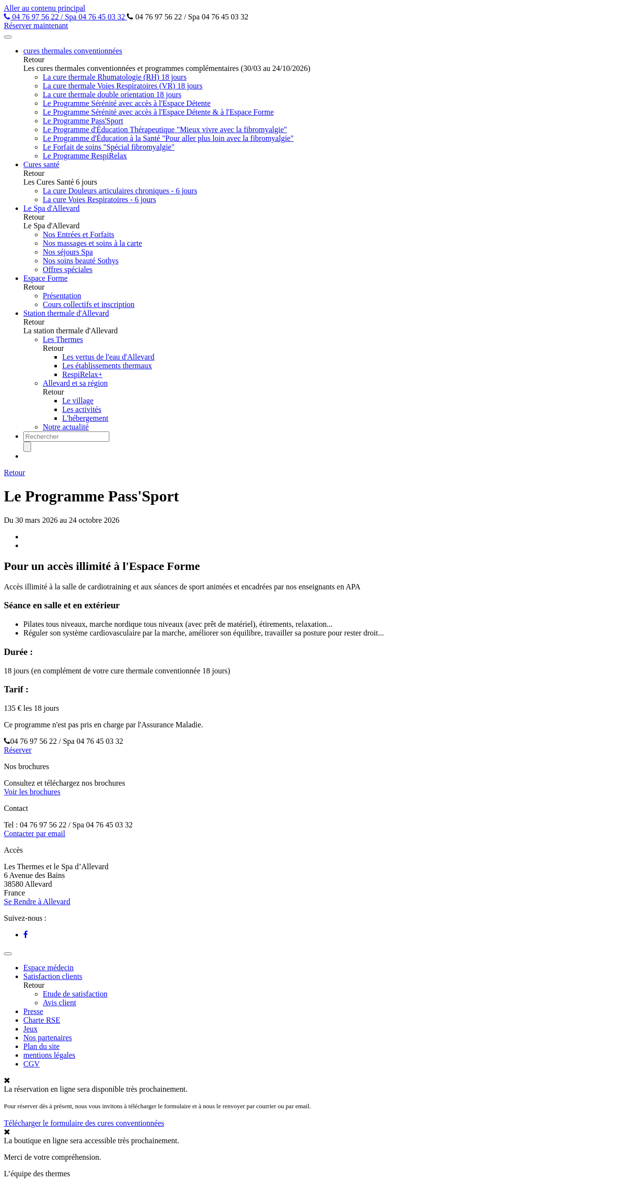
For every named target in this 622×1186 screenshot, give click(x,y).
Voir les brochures (32, 792)
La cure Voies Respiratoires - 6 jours (99, 199)
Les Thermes (63, 339)
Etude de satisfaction (75, 994)
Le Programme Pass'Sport (83, 121)
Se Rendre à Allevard (37, 901)
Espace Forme (45, 278)
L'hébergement (85, 418)
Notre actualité (66, 427)
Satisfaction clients (52, 976)
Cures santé (41, 164)
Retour (14, 472)
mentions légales (49, 1055)
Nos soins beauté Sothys (81, 261)
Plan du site (41, 1046)
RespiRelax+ (82, 374)
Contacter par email (34, 833)
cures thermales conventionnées (72, 51)
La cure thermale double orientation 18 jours (112, 94)
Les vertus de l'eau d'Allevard (108, 357)
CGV (31, 1064)
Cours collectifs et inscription (89, 304)
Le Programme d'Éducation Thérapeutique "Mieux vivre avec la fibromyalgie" (165, 129)
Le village (77, 400)
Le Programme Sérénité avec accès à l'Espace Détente (126, 103)
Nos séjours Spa (68, 252)
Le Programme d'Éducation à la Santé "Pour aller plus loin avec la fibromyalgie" (168, 138)
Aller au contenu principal (45, 8)
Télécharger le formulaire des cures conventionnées (84, 1123)
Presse (33, 1011)
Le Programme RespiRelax (85, 156)
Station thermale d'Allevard (66, 313)
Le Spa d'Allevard (51, 208)
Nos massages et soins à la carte (92, 243)
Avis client (59, 1002)
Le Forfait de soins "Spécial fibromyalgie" (108, 147)
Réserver (18, 750)
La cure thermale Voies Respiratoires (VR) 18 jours (123, 86)
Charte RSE (41, 1020)
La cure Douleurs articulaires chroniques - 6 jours (120, 191)
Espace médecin (48, 967)
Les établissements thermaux (107, 365)
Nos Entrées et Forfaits (78, 234)
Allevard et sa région (75, 383)
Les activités (81, 409)
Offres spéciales (67, 269)
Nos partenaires (47, 1037)
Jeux (30, 1029)
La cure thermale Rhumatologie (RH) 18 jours (115, 77)
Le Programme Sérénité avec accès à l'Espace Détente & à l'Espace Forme (158, 112)
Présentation (62, 296)
